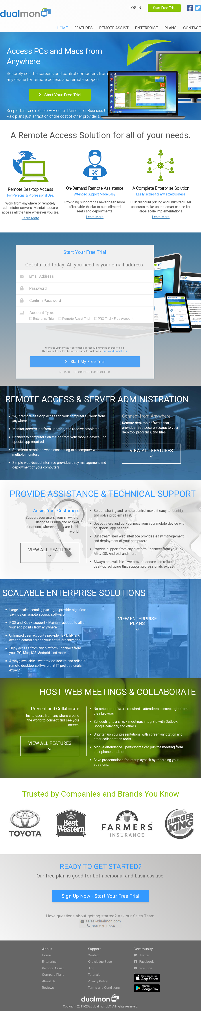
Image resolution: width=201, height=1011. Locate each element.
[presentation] (84, 334)
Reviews (48, 988)
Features (83, 28)
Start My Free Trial (85, 361)
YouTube (143, 968)
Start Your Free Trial (60, 94)
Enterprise (146, 28)
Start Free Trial (164, 8)
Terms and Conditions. (114, 351)
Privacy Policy (98, 981)
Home (62, 28)
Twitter (141, 955)
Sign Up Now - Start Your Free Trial (100, 896)
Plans (170, 28)
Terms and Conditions (104, 988)
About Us (48, 981)
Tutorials (94, 975)
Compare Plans (53, 975)
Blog (91, 968)
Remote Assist (114, 28)
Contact (192, 28)
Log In (135, 7)
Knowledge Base (100, 962)
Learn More (30, 218)
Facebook (144, 962)
